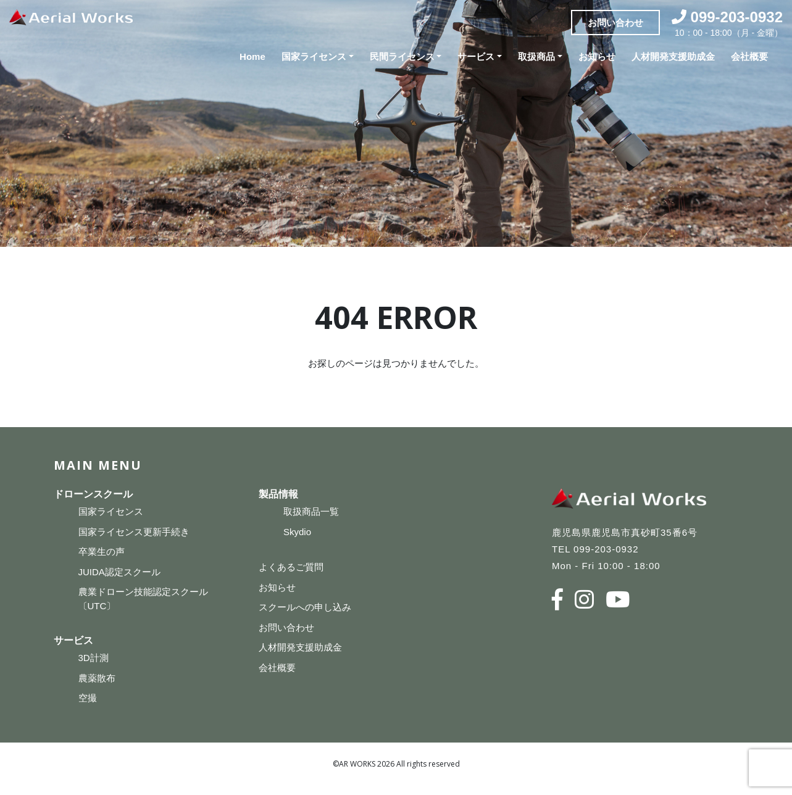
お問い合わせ (615, 22)
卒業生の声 (101, 551)
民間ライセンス (402, 56)
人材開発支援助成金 (673, 56)
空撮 (87, 698)
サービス (475, 56)
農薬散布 (96, 678)
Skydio (297, 532)
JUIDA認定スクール (119, 572)
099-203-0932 (737, 17)
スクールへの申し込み (305, 607)
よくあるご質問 (291, 567)
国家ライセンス (313, 56)
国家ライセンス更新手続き (134, 532)
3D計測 (93, 657)
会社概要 (749, 56)
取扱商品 (536, 56)
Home (252, 56)
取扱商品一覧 (311, 511)
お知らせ (596, 56)
